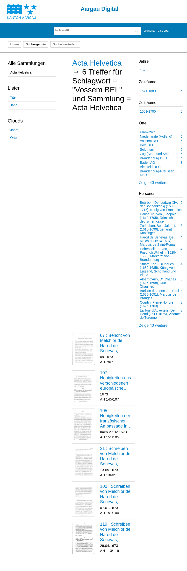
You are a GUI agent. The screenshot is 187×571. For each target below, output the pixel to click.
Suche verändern (65, 44)
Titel (13, 97)
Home (14, 44)
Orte (13, 138)
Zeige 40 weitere (153, 183)
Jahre (14, 130)
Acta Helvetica (20, 72)
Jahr (13, 105)
